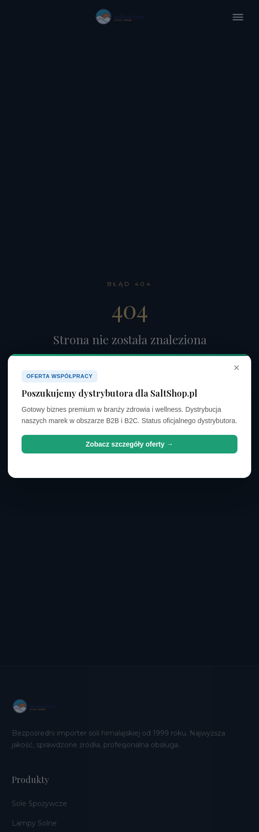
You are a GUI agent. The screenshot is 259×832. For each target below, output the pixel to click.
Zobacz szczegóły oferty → (129, 444)
